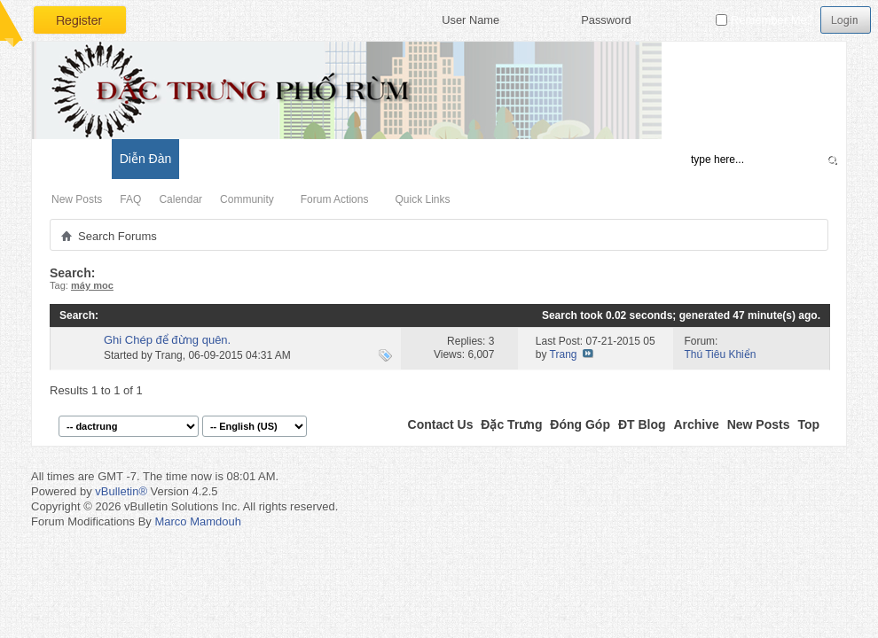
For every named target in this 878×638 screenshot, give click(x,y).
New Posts (76, 199)
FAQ (130, 199)
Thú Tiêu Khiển (720, 354)
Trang (169, 355)
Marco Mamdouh (197, 521)
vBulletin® (121, 491)
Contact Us (441, 424)
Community (247, 199)
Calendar (180, 199)
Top (808, 424)
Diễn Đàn (146, 159)
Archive (695, 424)
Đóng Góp (580, 424)
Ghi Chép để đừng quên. (167, 339)
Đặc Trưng (511, 424)
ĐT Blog (642, 424)
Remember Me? (764, 20)
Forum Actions (335, 199)
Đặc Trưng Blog (231, 159)
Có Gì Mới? (71, 159)
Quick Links (422, 199)
